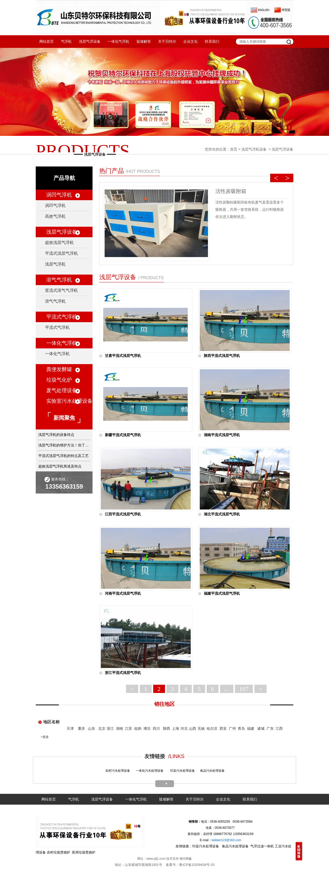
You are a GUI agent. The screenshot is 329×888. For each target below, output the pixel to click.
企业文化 (190, 41)
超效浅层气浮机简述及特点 (59, 466)
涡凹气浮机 (59, 195)
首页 (233, 149)
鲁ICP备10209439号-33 (196, 865)
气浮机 (66, 41)
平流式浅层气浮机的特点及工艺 (63, 456)
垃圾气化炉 (59, 380)
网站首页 (46, 41)
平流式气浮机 (61, 317)
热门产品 (129, 170)
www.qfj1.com (156, 858)
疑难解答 (143, 41)
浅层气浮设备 (89, 41)
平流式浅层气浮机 (61, 253)
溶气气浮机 (59, 280)
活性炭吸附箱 (230, 191)
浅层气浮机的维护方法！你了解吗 (64, 445)
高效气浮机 (55, 216)
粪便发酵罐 (59, 369)
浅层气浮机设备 (254, 149)
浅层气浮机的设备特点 (56, 435)
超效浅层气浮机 (59, 242)
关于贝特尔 (167, 41)
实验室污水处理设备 (69, 401)
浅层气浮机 (55, 264)
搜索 (289, 41)
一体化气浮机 (118, 41)
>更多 (45, 737)
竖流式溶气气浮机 (61, 290)
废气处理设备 (61, 390)
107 (244, 688)
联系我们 (212, 41)
